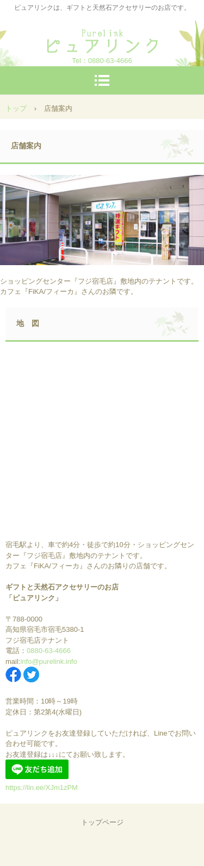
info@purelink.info (48, 661)
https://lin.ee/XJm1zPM (41, 787)
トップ (16, 108)
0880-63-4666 (110, 61)
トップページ (102, 822)
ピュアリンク (102, 37)
